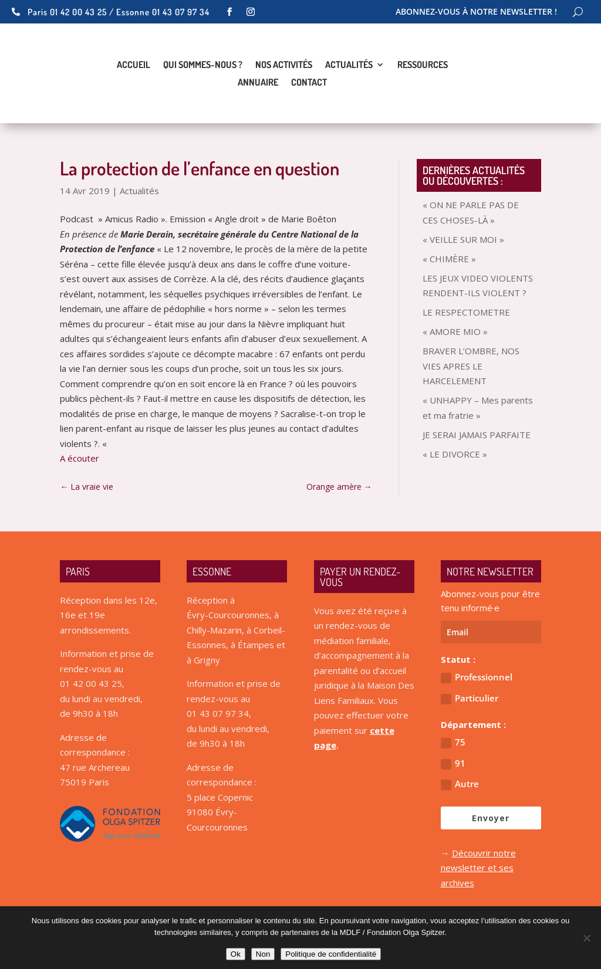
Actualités (349, 65)
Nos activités (283, 65)
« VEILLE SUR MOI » (463, 239)
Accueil (133, 65)
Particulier (469, 698)
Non (263, 954)
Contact (309, 83)
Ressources (422, 65)
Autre (460, 784)
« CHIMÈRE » (449, 259)
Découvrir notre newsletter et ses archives (478, 868)
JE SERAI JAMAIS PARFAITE (477, 435)
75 (453, 742)
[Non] (586, 938)
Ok (236, 954)
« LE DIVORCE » (455, 454)
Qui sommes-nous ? (202, 65)
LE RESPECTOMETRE (466, 312)
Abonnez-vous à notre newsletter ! (476, 12)
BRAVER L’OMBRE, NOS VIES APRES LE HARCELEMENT (471, 366)
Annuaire (258, 83)
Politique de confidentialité (330, 954)
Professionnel (476, 677)
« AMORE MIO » (455, 331)
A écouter (79, 458)
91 (453, 763)
